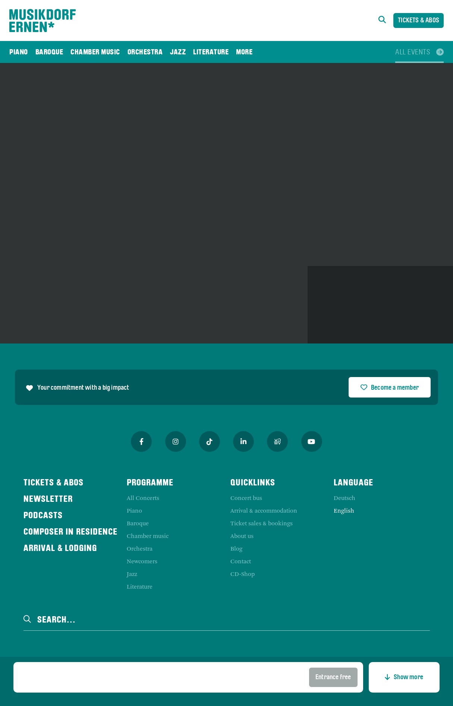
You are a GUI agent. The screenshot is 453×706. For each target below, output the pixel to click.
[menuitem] (18, 52)
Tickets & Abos (418, 20)
